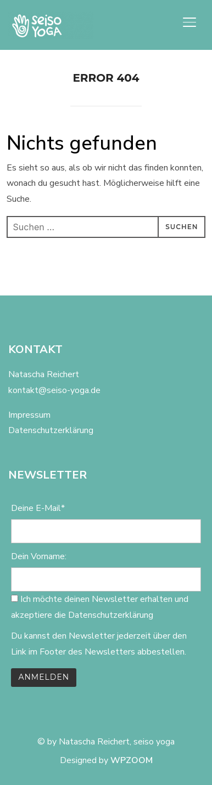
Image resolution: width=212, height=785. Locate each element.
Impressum (29, 415)
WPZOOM (131, 760)
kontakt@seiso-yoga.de (54, 390)
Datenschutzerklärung (50, 430)
